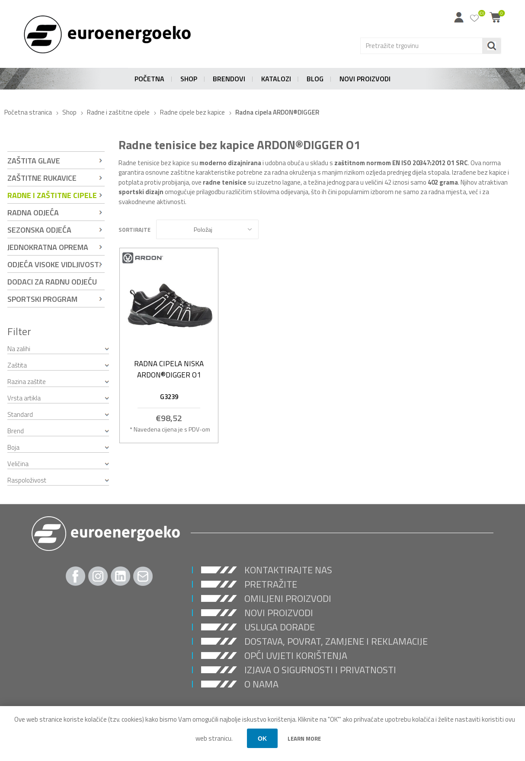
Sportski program (42, 299)
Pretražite (270, 584)
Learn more (304, 738)
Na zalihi (18, 349)
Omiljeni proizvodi (287, 598)
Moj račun (459, 17)
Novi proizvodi (278, 612)
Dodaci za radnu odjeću (52, 282)
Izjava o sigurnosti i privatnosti (320, 669)
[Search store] (421, 46)
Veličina (18, 464)
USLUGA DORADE (279, 627)
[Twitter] (121, 576)
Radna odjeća (33, 212)
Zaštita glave (33, 160)
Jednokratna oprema (47, 247)
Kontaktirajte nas (288, 569)
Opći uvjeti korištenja (295, 655)
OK (262, 738)
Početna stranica (28, 112)
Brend (15, 431)
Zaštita (17, 365)
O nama (261, 684)
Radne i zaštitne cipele (52, 195)
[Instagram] (98, 576)
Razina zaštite (26, 382)
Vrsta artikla (24, 398)
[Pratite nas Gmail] (143, 576)
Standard (20, 414)
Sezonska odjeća (39, 230)
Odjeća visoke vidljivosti (54, 264)
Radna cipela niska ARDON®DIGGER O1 (169, 369)
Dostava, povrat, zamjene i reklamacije (336, 641)
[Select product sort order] (207, 229)
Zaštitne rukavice (42, 178)
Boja (13, 447)
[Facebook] (76, 576)
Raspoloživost (26, 480)
